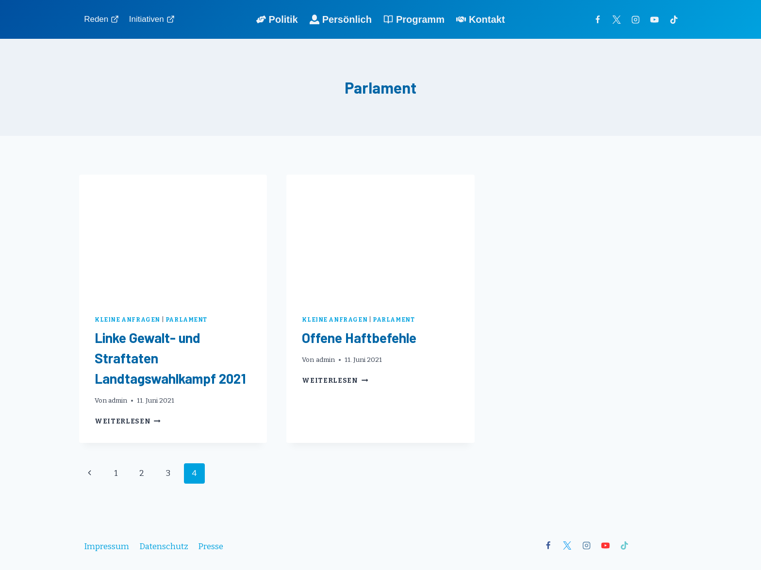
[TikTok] (673, 19)
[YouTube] (654, 19)
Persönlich (341, 19)
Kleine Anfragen (127, 319)
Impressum (106, 546)
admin (117, 400)
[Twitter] (617, 19)
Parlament (186, 319)
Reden (101, 19)
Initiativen (152, 19)
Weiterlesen (128, 421)
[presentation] (173, 237)
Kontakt (480, 19)
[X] (567, 545)
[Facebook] (598, 19)
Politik (277, 19)
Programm (414, 19)
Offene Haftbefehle (359, 337)
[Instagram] (636, 19)
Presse (210, 546)
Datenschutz (163, 546)
